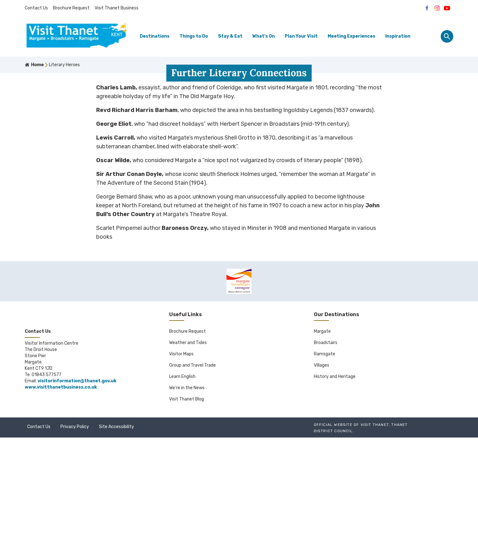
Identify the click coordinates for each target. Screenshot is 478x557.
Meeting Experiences (351, 36)
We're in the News (187, 507)
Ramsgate (324, 473)
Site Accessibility (116, 546)
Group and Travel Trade (192, 484)
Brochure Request (71, 8)
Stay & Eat (230, 36)
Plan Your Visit (301, 36)
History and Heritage (335, 496)
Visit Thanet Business (116, 8)
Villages (321, 484)
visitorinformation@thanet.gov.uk (77, 500)
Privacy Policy (74, 546)
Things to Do (193, 36)
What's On (263, 36)
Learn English (182, 496)
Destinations (154, 36)
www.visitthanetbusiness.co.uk (61, 506)
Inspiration (397, 36)
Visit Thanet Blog (186, 518)
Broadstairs (325, 462)
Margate (322, 451)
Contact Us (36, 8)
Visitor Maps (181, 473)
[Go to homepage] (76, 36)
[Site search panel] (447, 36)
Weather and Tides (188, 462)
